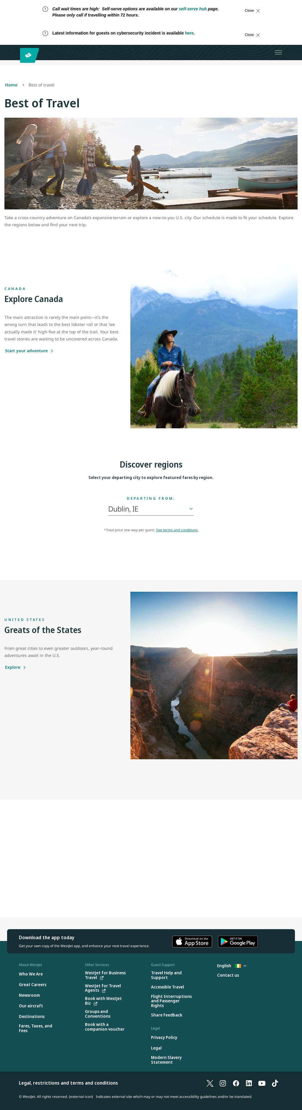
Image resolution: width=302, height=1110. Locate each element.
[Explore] (15, 667)
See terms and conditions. (177, 529)
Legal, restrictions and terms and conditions (68, 1083)
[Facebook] (235, 1083)
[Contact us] (228, 975)
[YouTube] (261, 1083)
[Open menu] (278, 52)
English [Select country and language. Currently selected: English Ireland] (231, 965)
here (189, 33)
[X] (210, 1083)
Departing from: (151, 498)
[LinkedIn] (248, 1083)
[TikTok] (274, 1083)
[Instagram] (222, 1083)
